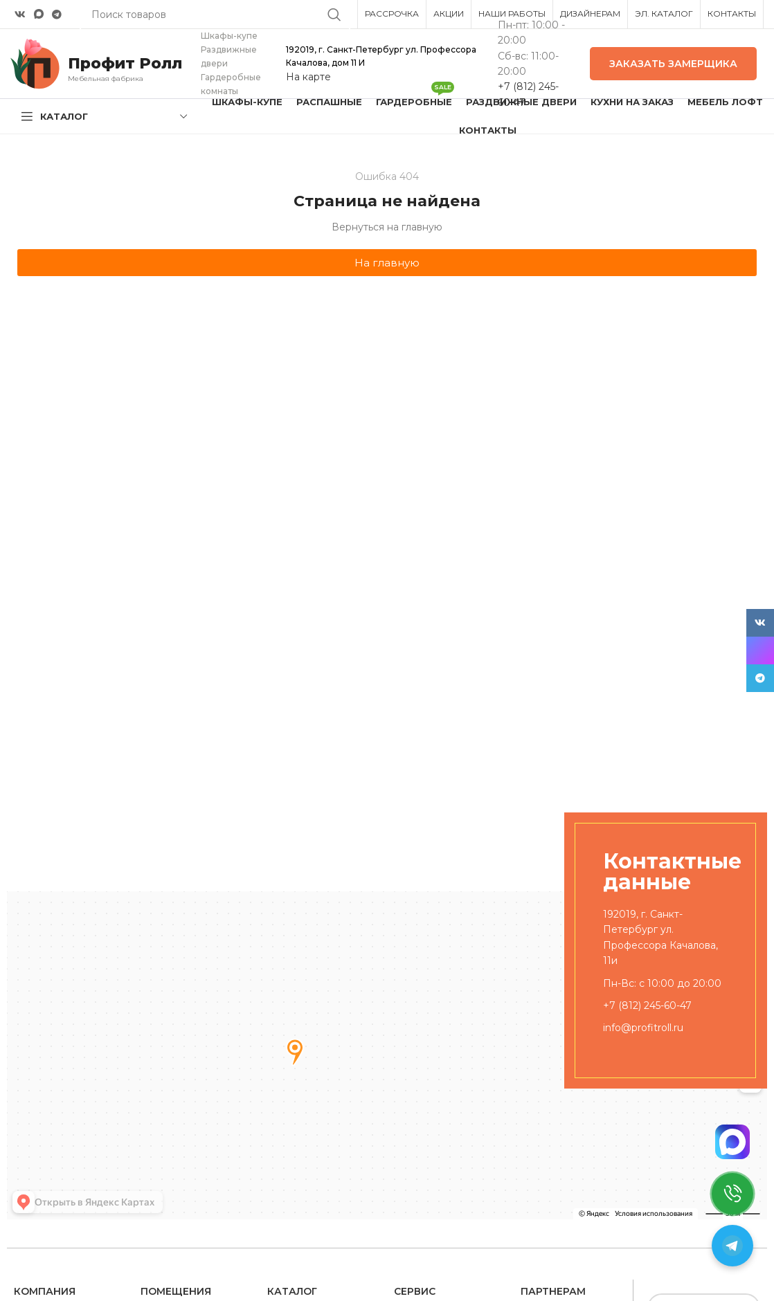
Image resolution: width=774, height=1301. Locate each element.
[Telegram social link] (57, 15)
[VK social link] (20, 15)
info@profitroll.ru (643, 1027)
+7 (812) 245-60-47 (647, 1005)
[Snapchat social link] (39, 14)
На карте (308, 77)
